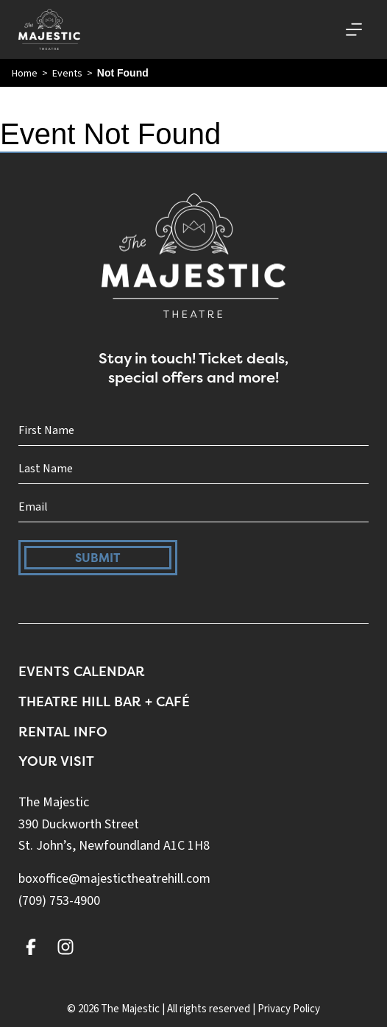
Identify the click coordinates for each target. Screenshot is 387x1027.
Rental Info (62, 731)
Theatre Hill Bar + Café (104, 701)
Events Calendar (81, 671)
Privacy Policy (289, 1009)
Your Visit (56, 761)
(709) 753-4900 (59, 901)
